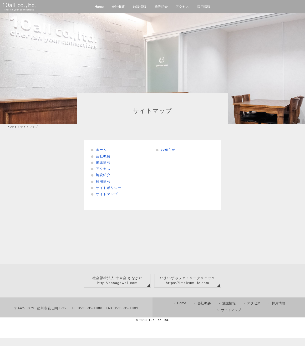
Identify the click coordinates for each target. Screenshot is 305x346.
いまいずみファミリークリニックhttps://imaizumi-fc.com (187, 280)
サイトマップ (107, 194)
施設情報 (139, 7)
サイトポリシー (109, 188)
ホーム (101, 150)
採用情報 (203, 7)
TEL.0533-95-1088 (86, 316)
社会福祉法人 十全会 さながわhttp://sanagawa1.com (117, 280)
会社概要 (118, 7)
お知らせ (168, 150)
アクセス (182, 7)
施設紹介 (161, 7)
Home (99, 7)
